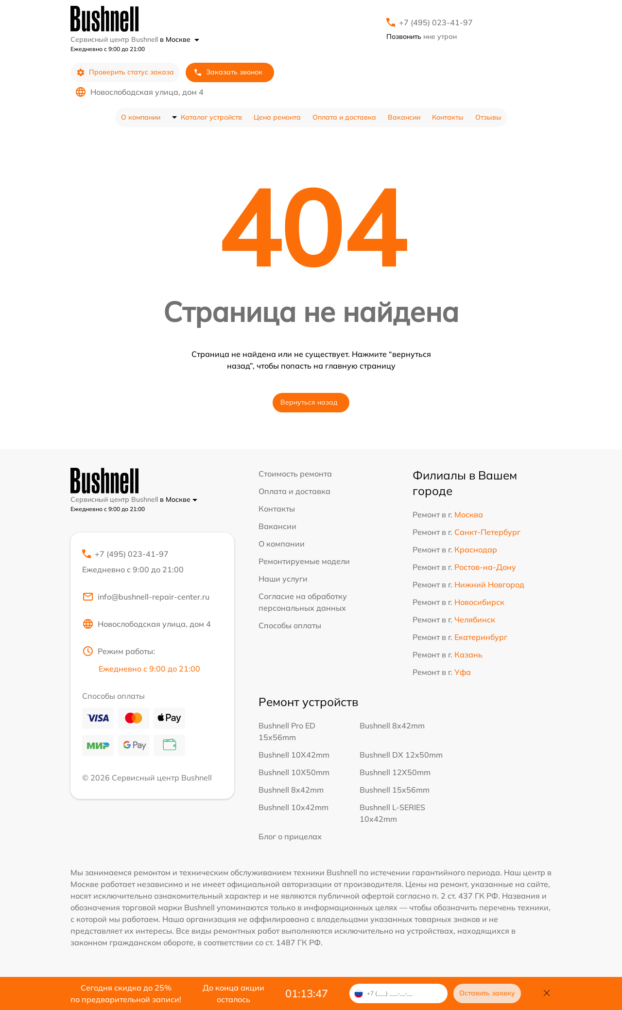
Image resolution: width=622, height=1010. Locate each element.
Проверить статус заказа (125, 72)
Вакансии (404, 117)
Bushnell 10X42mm (294, 755)
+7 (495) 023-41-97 (436, 22)
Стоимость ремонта (295, 473)
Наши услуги (283, 579)
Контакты (448, 117)
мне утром (421, 36)
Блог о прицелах (290, 836)
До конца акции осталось (233, 993)
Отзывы (488, 117)
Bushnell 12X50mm (395, 772)
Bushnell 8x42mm (392, 725)
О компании (140, 117)
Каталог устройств (211, 117)
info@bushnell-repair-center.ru (145, 596)
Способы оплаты (290, 625)
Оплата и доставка (344, 117)
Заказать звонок (227, 72)
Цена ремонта (277, 117)
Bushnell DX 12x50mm (401, 755)
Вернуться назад (309, 402)
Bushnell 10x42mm (293, 807)
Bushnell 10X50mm (294, 772)
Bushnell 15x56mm (395, 790)
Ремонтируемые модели (304, 561)
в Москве (179, 39)
